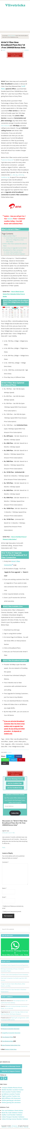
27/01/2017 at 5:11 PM (8, 833)
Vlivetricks (15, 5)
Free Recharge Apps (7, 1041)
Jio (11, 175)
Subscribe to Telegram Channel (11, 1071)
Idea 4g (15, 175)
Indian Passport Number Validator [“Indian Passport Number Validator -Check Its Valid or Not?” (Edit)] (13, 1117)
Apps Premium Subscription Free (11, 1045)
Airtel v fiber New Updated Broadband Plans (15, 245)
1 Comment (26, 50)
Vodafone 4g (5, 177)
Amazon (10, 219)
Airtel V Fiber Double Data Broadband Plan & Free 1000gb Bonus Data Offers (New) (16, 240)
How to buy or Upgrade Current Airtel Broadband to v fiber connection (14, 249)
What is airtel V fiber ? (10, 236)
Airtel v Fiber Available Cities (14, 252)
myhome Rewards (7, 160)
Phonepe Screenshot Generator (10, 1028)
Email (4, 897)
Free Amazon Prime (7, 1037)
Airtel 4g (21, 175)
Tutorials (9, 752)
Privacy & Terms (18, 1127)
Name (4, 888)
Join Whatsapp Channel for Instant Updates (15, 55)
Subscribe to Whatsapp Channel (11, 1066)
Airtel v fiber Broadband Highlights (15, 254)
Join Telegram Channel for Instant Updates (15, 773)
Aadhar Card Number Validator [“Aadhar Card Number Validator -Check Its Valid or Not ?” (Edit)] (12, 1115)
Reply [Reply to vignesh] (3, 847)
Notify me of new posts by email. (12, 911)
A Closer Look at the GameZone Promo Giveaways (14, 974)
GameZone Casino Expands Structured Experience (14, 965)
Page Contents (7, 234)
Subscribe (15, 813)
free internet (5, 126)
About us (4, 1127)
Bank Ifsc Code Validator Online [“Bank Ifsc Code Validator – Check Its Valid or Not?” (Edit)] (12, 1113)
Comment (5, 862)
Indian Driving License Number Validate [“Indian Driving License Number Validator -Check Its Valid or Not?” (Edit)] (15, 1119)
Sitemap (26, 1127)
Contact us (10, 1127)
